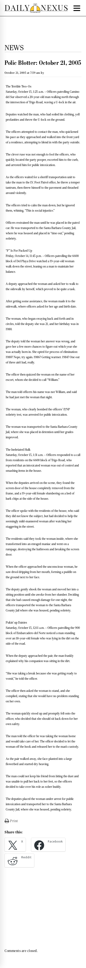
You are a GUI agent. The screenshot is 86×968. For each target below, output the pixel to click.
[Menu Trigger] (76, 8)
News (14, 48)
